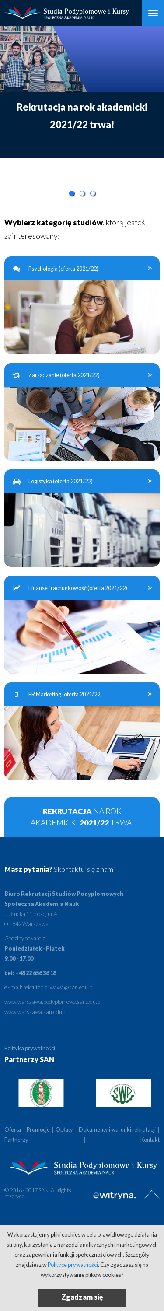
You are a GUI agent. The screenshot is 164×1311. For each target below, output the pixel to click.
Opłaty (64, 1129)
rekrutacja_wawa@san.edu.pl (58, 987)
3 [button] (92, 193)
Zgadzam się (82, 1297)
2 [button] (82, 193)
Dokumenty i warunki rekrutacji (117, 1129)
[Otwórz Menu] (153, 13)
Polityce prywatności (73, 1264)
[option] (82, 92)
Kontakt (150, 1139)
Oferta (12, 1129)
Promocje (38, 1129)
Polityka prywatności (29, 1048)
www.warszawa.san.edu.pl (36, 1011)
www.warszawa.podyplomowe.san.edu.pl (52, 1001)
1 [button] (71, 193)
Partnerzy (16, 1139)
